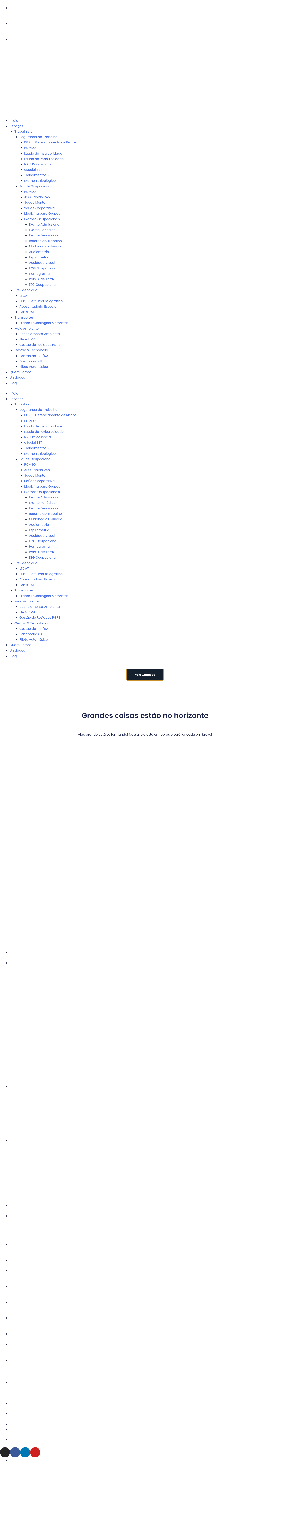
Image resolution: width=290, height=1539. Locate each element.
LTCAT (24, 295)
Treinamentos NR (38, 175)
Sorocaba (9, 1195)
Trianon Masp (12, 1055)
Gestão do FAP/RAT (34, 356)
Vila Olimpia (11, 1081)
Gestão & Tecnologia (31, 350)
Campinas (10, 1150)
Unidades (17, 377)
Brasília (7, 1312)
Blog (13, 383)
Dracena (8, 1163)
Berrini (7, 992)
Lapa (5, 1011)
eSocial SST (33, 169)
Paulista (8, 1024)
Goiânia (8, 1281)
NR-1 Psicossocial (38, 164)
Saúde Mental (35, 202)
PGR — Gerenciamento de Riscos (50, 142)
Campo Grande (14, 1328)
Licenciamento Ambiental (40, 334)
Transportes (24, 317)
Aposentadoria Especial (38, 306)
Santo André (11, 1135)
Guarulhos (10, 1116)
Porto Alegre (11, 1392)
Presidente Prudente (18, 1169)
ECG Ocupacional (43, 268)
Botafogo (9, 1233)
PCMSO (30, 147)
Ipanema (9, 1226)
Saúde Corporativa (39, 208)
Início (14, 120)
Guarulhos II (11, 1122)
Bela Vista (9, 986)
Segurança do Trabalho (38, 137)
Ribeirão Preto (13, 1176)
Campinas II (11, 1157)
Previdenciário (25, 290)
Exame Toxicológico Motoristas (43, 323)
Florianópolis (12, 1370)
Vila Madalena (13, 1068)
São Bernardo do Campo (21, 1182)
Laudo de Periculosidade (44, 159)
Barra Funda (11, 979)
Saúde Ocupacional (35, 186)
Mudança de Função (45, 246)
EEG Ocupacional (42, 284)
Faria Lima (10, 999)
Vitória (7, 1255)
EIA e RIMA (27, 339)
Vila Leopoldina (14, 1062)
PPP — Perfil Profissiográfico (41, 301)
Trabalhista (23, 131)
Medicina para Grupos (42, 213)
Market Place (12, 1017)
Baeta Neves (12, 1109)
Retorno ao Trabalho (45, 241)
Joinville (8, 1377)
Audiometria (39, 251)
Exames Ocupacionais (42, 219)
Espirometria (39, 257)
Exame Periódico (42, 230)
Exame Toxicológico (40, 180)
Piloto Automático (33, 366)
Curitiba (8, 1354)
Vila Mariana (12, 1074)
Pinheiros (9, 1036)
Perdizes (8, 1030)
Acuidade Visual (42, 262)
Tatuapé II (10, 1049)
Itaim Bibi (9, 1005)
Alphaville (9, 1097)
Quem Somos (20, 372)
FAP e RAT (27, 312)
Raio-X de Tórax (41, 279)
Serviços (16, 126)
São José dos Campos (19, 1188)
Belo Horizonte (13, 1297)
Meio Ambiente (26, 328)
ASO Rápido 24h (37, 197)
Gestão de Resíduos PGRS (39, 344)
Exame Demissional (44, 235)
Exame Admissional (44, 224)
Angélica (9, 973)
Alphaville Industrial (17, 1103)
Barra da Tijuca (14, 1239)
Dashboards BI (31, 361)
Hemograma (39, 273)
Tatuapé (8, 1043)
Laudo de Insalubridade (43, 153)
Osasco (7, 1128)
